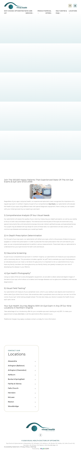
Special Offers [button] (48, 12)
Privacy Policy (24, 447)
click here (21, 314)
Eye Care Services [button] (29, 12)
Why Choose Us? (9, 12)
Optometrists (20, 11)
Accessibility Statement (11, 447)
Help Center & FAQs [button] (61, 12)
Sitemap (33, 447)
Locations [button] (73, 11)
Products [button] (41, 11)
